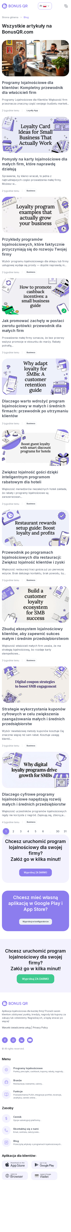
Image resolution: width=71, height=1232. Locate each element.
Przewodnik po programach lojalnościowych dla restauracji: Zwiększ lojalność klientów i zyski (33, 557)
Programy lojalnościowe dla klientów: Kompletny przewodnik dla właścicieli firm (32, 87)
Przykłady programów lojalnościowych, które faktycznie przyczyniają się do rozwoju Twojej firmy (34, 246)
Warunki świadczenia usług (16, 1027)
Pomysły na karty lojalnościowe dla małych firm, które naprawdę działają (34, 164)
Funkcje (18, 1091)
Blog (16, 1141)
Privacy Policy (40, 1027)
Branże (17, 1080)
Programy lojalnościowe (28, 1068)
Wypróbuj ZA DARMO (35, 875)
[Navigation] (66, 6)
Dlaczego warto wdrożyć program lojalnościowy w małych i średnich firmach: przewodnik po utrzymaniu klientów (35, 408)
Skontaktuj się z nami (26, 1128)
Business (31, 190)
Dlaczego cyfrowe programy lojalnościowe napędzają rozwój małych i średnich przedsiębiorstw (34, 799)
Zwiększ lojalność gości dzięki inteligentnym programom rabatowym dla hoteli (30, 477)
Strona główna (10, 17)
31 (65, 831)
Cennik (17, 1116)
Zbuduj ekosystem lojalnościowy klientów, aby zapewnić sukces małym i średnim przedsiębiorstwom (35, 633)
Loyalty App (32, 110)
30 (57, 831)
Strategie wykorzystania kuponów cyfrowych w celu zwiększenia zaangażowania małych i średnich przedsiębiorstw (34, 716)
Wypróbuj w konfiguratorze (35, 925)
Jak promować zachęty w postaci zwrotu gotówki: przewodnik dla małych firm (33, 325)
